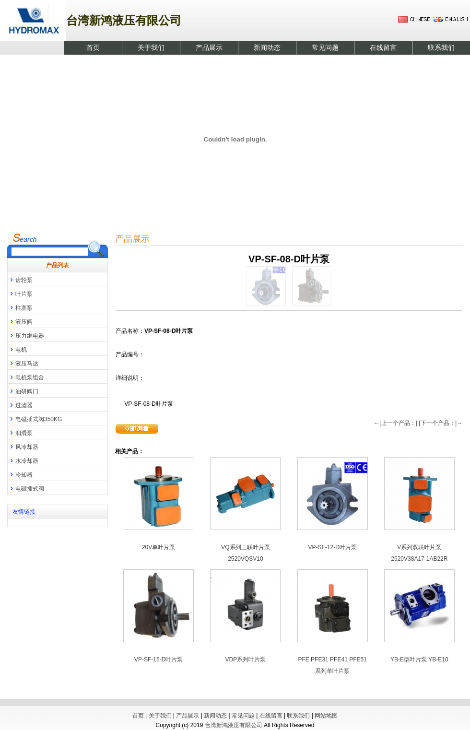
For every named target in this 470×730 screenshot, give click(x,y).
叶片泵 (20, 293)
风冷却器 (23, 446)
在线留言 (383, 47)
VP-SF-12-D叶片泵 (332, 547)
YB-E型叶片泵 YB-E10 (419, 659)
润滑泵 (20, 432)
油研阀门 (23, 390)
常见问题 (325, 47)
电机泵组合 (26, 376)
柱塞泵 (20, 307)
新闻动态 (267, 47)
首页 (93, 47)
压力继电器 (26, 335)
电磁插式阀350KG (35, 418)
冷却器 (20, 474)
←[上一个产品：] (395, 423)
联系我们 (441, 47)
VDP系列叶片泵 (245, 659)
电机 (17, 348)
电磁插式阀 (26, 488)
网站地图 (326, 715)
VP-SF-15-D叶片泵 (158, 659)
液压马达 (23, 362)
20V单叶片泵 (158, 547)
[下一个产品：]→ (440, 423)
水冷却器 (23, 460)
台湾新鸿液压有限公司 (233, 725)
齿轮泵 (20, 279)
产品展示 (209, 47)
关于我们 (151, 47)
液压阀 (20, 321)
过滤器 (20, 404)
